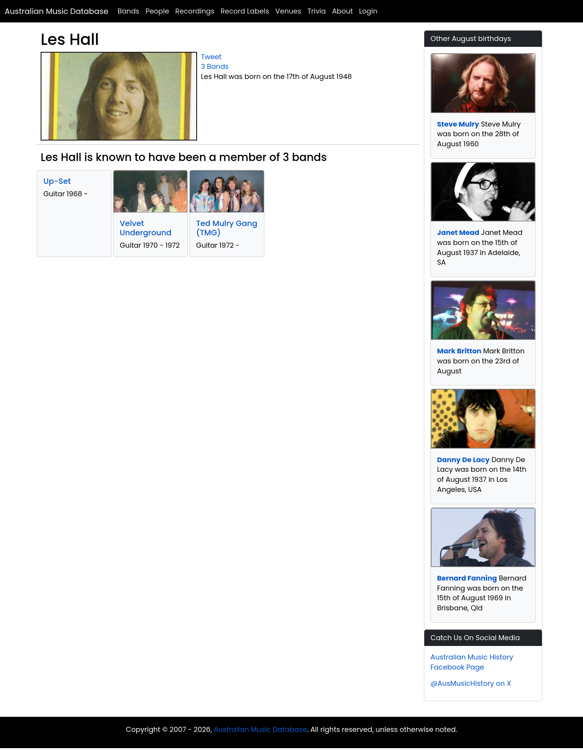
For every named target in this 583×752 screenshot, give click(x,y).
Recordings (194, 11)
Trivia (316, 11)
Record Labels (245, 11)
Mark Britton (459, 351)
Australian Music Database (56, 11)
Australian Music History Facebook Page (471, 662)
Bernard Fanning (467, 578)
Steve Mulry (458, 124)
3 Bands (215, 66)
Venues (288, 11)
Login (368, 11)
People (157, 11)
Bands (128, 11)
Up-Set (57, 181)
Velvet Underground (145, 228)
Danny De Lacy (463, 459)
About (342, 11)
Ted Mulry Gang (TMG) (226, 228)
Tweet (211, 57)
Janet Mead (458, 232)
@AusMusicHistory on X (470, 683)
